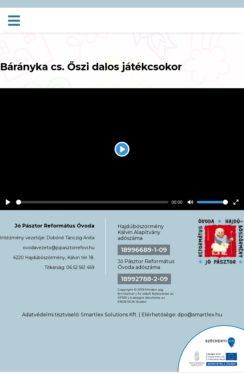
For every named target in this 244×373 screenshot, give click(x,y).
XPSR (122, 298)
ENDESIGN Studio (132, 302)
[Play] (122, 149)
